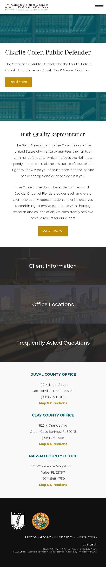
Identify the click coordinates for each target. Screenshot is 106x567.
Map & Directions (53, 403)
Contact (89, 544)
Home (30, 537)
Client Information (53, 266)
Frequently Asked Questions (53, 343)
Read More (18, 82)
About (45, 537)
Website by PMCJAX (88, 552)
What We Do (53, 231)
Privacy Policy (71, 552)
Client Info (63, 537)
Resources (85, 537)
